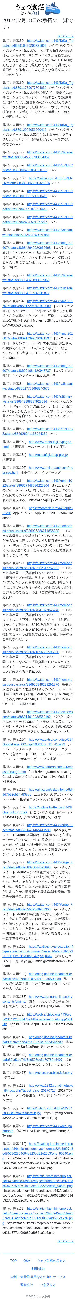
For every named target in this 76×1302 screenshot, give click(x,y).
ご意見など (48, 1285)
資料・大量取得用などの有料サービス (38, 1277)
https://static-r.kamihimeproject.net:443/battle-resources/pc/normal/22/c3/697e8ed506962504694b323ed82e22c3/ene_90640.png (37, 1181)
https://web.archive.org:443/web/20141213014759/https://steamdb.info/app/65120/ (37, 1019)
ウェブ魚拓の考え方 (51, 1260)
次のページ (65, 36)
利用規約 (38, 1268)
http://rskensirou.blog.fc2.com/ (50, 1072)
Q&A (26, 1260)
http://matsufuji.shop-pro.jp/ (48, 455)
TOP (13, 1260)
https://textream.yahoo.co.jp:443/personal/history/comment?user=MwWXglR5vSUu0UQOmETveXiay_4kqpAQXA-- (37, 951)
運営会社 (26, 1285)
